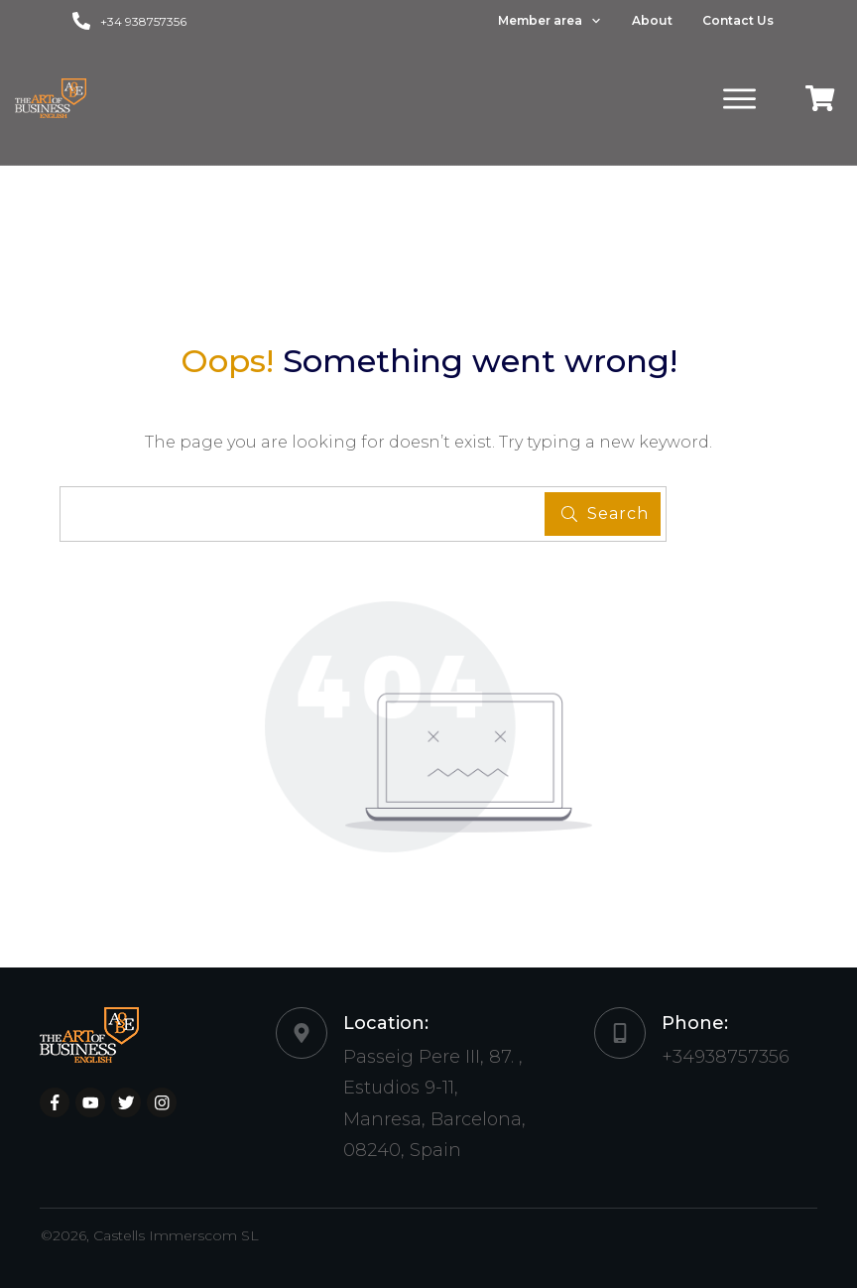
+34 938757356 (143, 21)
